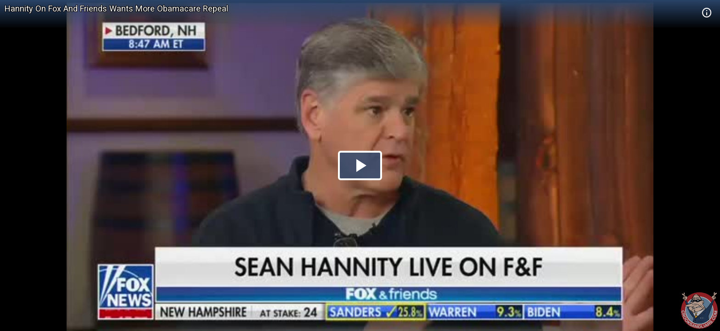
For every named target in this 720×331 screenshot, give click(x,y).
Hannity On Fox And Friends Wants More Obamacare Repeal (116, 8)
